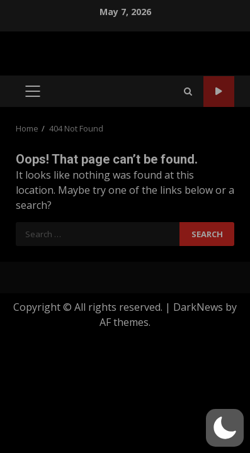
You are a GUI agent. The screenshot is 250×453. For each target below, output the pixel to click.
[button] (225, 428)
